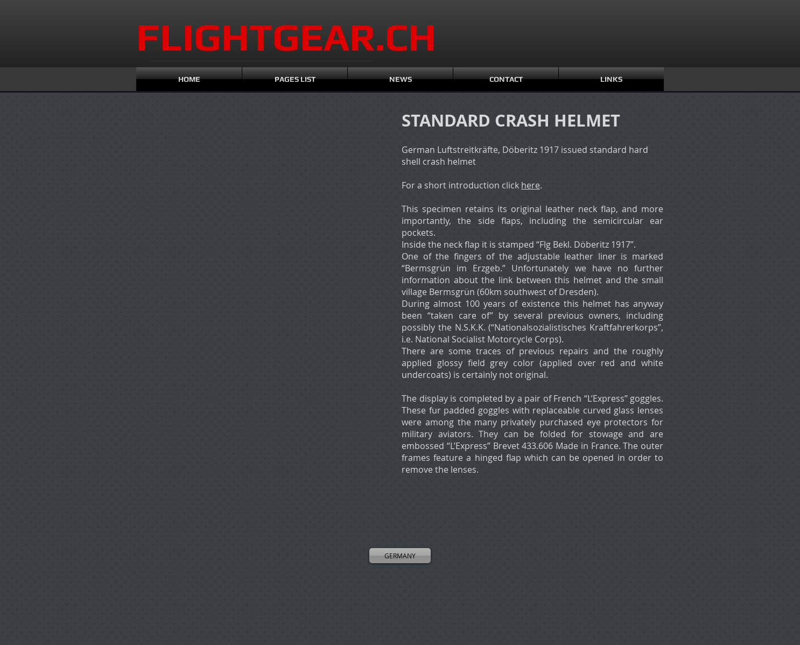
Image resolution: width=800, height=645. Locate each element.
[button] (185, 167)
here (530, 185)
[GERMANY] (400, 555)
